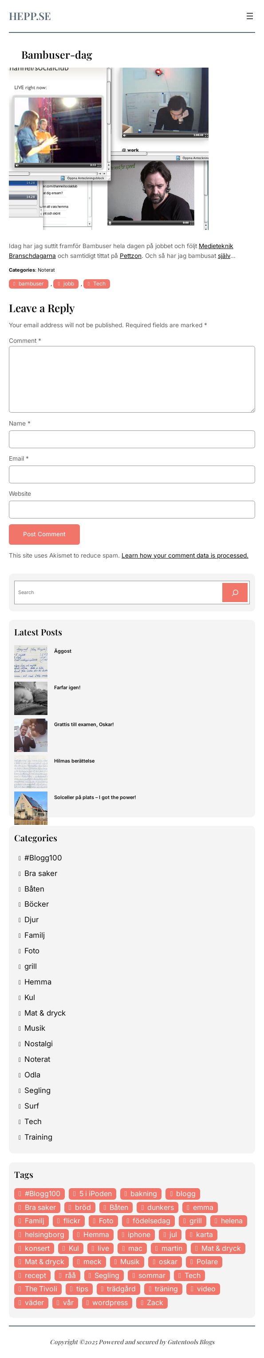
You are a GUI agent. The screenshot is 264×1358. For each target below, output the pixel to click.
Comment (25, 340)
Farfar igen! (67, 688)
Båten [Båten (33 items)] (119, 1207)
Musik (34, 1028)
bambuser (31, 283)
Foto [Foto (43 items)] (106, 1221)
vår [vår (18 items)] (68, 1302)
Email (19, 458)
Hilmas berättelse (74, 761)
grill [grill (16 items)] (195, 1221)
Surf (31, 1105)
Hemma (37, 981)
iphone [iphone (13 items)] (139, 1234)
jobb (68, 283)
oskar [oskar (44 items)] (168, 1262)
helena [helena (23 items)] (232, 1221)
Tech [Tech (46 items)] (193, 1275)
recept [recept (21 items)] (35, 1275)
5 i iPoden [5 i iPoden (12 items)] (95, 1193)
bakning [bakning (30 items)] (143, 1193)
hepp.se (30, 16)
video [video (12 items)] (206, 1289)
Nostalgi (38, 1044)
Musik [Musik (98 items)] (130, 1262)
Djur (31, 920)
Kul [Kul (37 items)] (74, 1248)
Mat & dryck (45, 1012)
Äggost (62, 651)
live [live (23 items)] (103, 1248)
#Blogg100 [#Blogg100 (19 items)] (42, 1193)
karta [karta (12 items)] (204, 1234)
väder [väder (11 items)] (34, 1302)
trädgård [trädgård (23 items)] (121, 1289)
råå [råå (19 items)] (70, 1275)
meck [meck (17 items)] (92, 1262)
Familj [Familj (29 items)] (34, 1221)
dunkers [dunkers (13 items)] (160, 1207)
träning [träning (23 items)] (166, 1289)
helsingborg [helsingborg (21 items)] (44, 1234)
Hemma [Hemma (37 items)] (96, 1234)
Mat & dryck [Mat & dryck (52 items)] (221, 1248)
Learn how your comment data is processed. (185, 555)
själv (224, 255)
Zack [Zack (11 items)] (155, 1302)
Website (20, 493)
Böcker (36, 904)
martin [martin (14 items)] (172, 1248)
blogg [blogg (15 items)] (186, 1193)
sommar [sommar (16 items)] (151, 1275)
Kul (29, 997)
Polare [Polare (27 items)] (207, 1262)
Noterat (46, 270)
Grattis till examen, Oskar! (84, 724)
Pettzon (131, 255)
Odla (32, 1074)
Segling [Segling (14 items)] (107, 1275)
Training (38, 1137)
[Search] (235, 593)
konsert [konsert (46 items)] (37, 1248)
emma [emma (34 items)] (203, 1207)
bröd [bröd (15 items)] (83, 1207)
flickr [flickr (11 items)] (71, 1221)
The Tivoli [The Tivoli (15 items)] (41, 1289)
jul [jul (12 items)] (173, 1234)
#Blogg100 (43, 857)
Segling (37, 1090)
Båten (34, 888)
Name (20, 423)
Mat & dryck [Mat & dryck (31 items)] (44, 1262)
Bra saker (40, 873)
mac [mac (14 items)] (135, 1248)
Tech (99, 283)
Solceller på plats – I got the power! (95, 797)
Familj (34, 935)
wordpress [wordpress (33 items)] (110, 1302)
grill (30, 966)
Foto (31, 950)
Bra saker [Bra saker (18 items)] (40, 1207)
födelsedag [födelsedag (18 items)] (151, 1221)
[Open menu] (249, 16)
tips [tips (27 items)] (82, 1289)
